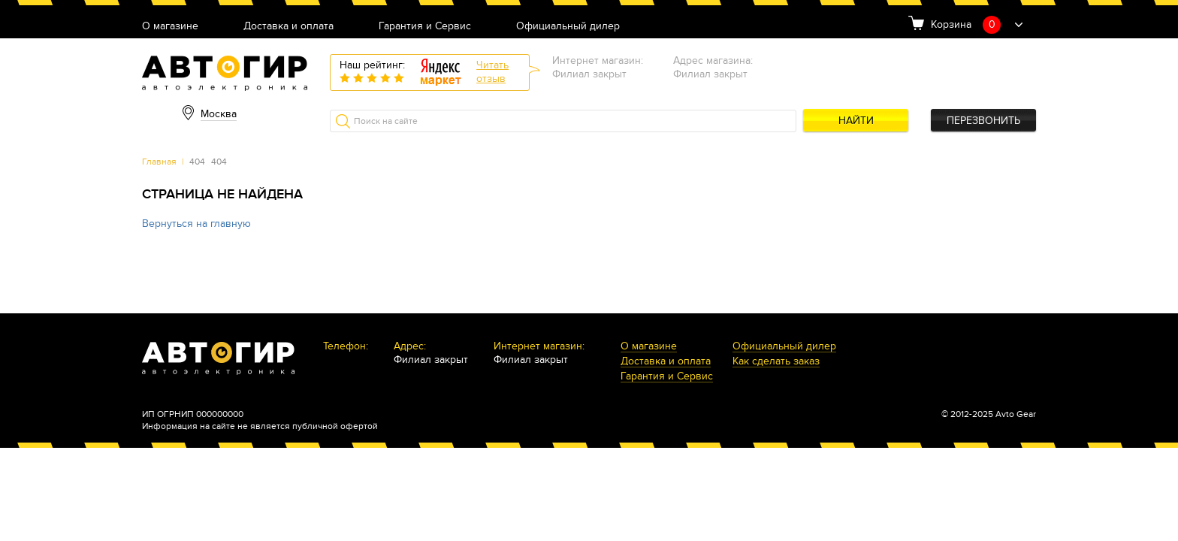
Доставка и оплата (288, 26)
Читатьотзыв (492, 72)
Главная (159, 161)
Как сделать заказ (776, 361)
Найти (856, 120)
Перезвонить (983, 120)
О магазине (170, 26)
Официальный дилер (568, 26)
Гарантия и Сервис (425, 26)
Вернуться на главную (196, 223)
